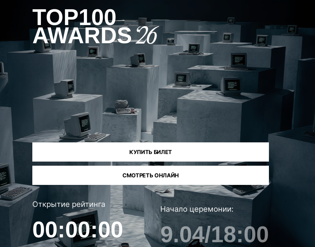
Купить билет (150, 152)
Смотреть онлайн (150, 175)
